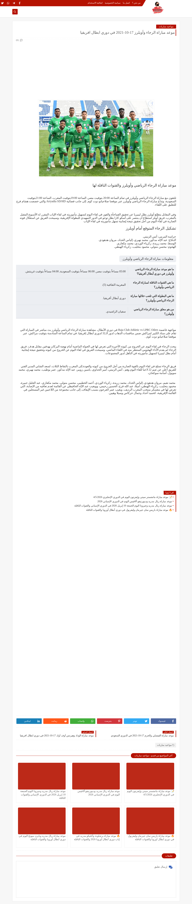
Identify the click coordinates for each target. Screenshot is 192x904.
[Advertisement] (96, 67)
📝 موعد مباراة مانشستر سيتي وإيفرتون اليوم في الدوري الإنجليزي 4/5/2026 (132, 497)
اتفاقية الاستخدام (95, 3)
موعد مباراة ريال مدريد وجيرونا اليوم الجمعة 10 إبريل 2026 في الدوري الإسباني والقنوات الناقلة (123, 505)
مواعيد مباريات (166, 26)
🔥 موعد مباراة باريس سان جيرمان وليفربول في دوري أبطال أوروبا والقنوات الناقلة (129, 510)
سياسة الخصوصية (113, 3)
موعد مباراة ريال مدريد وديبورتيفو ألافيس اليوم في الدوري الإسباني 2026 (135, 501)
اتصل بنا (126, 3)
